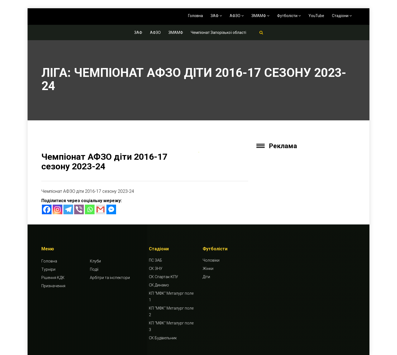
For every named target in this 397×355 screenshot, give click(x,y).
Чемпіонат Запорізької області (218, 32)
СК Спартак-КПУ (163, 277)
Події (94, 269)
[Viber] (79, 209)
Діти (206, 277)
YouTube (316, 15)
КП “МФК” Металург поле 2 (171, 311)
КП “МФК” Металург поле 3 (171, 326)
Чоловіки (211, 260)
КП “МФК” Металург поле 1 (171, 296)
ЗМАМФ (260, 15)
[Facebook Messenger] (111, 209)
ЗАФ (216, 15)
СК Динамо (159, 285)
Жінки (208, 268)
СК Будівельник (163, 338)
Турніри (48, 269)
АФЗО (237, 15)
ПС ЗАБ (155, 260)
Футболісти (289, 15)
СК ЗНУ (155, 268)
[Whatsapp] (90, 209)
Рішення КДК (53, 277)
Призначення (53, 286)
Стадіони (342, 15)
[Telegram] (68, 209)
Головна (195, 15)
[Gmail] (100, 209)
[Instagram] (57, 209)
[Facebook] (47, 209)
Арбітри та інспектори (110, 277)
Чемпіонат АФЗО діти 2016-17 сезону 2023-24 (104, 161)
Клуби (95, 261)
